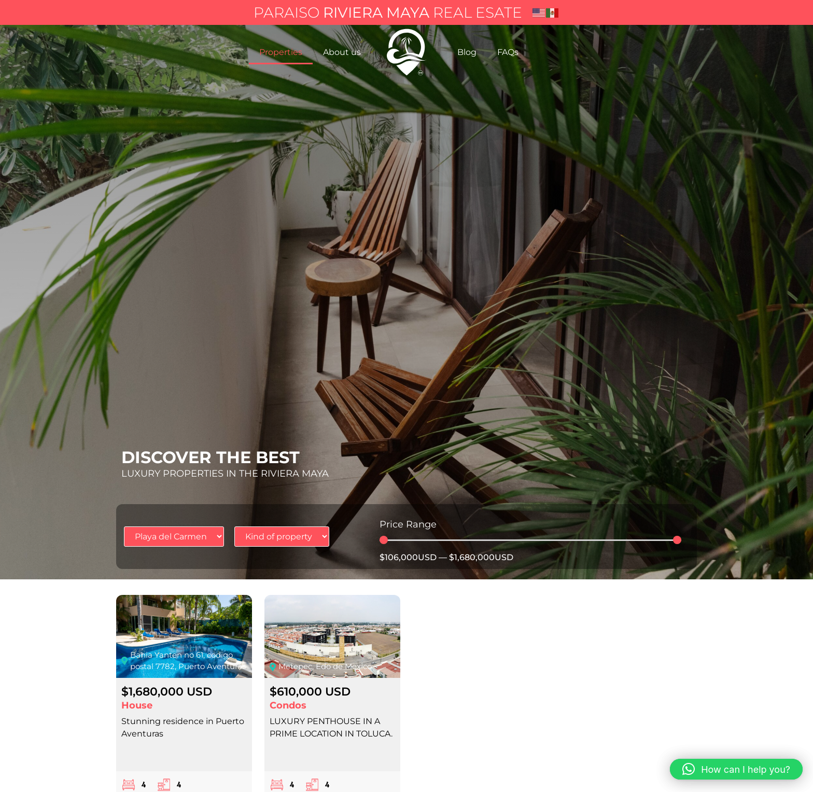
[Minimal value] (530, 540)
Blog (466, 52)
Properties (280, 52)
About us (342, 52)
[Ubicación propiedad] (174, 536)
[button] (736, 769)
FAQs (507, 52)
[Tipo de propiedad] (281, 536)
